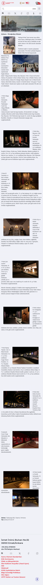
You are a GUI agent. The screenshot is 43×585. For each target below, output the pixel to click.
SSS (2, 566)
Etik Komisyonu (7, 559)
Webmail (4, 568)
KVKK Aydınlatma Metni (10, 570)
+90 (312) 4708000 (8, 547)
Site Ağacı (5, 575)
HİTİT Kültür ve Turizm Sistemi (13, 577)
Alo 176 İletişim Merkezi (10, 549)
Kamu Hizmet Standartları (11, 557)
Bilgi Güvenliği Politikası (10, 573)
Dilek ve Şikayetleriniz (10, 561)
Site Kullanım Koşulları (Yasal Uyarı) (15, 564)
